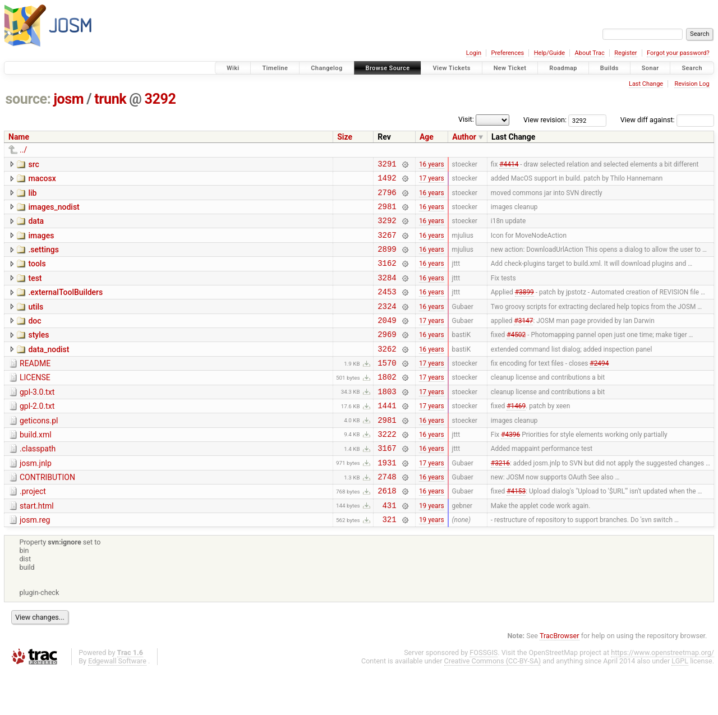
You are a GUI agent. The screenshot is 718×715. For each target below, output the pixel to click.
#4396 (510, 467)
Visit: (466, 119)
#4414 (508, 165)
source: (28, 99)
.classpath (38, 482)
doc (34, 339)
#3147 (523, 340)
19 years (431, 547)
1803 (387, 419)
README (35, 386)
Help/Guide (549, 53)
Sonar (650, 68)
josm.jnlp (36, 498)
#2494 (599, 388)
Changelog (326, 68)
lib (32, 196)
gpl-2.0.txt (37, 434)
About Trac (590, 53)
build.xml (36, 466)
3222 (387, 467)
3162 (387, 276)
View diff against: (667, 120)
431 (390, 547)
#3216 (500, 499)
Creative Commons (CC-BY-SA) (492, 704)
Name (18, 136)
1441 (387, 435)
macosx (42, 180)
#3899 (524, 308)
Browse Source (388, 68)
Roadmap (563, 68)
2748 (387, 515)
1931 (387, 499)
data (36, 227)
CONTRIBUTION (47, 514)
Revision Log (691, 83)
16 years (431, 165)
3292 (160, 99)
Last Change (646, 83)
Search (692, 68)
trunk (110, 99)
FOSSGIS (484, 696)
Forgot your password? (678, 53)
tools (36, 275)
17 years (431, 181)
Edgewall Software (117, 704)
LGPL (679, 704)
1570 (387, 387)
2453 (387, 308)
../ (23, 149)
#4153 (516, 531)
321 (390, 562)
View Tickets (451, 68)
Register (625, 53)
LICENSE (35, 402)
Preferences (507, 53)
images (41, 243)
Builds (609, 68)
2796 (387, 197)
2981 (387, 212)
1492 (387, 181)
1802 (387, 403)
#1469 (516, 436)
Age (427, 136)
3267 (387, 244)
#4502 (516, 356)
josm (68, 99)
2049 (387, 340)
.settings (43, 259)
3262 (387, 372)
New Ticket (510, 68)
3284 (387, 292)
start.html (37, 546)
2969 (387, 355)
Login (473, 53)
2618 (387, 530)
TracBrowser (559, 679)
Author (464, 136)
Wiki (233, 68)
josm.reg (35, 561)
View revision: (545, 120)
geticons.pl (39, 450)
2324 (387, 324)
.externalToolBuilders (65, 307)
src (33, 164)
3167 (387, 483)
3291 (387, 165)
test (35, 291)
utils (35, 323)
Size (344, 136)
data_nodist (48, 371)
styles (38, 354)
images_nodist (53, 211)
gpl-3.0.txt (37, 418)
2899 (387, 260)
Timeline (275, 68)
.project (33, 529)
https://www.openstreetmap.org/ (662, 696)
